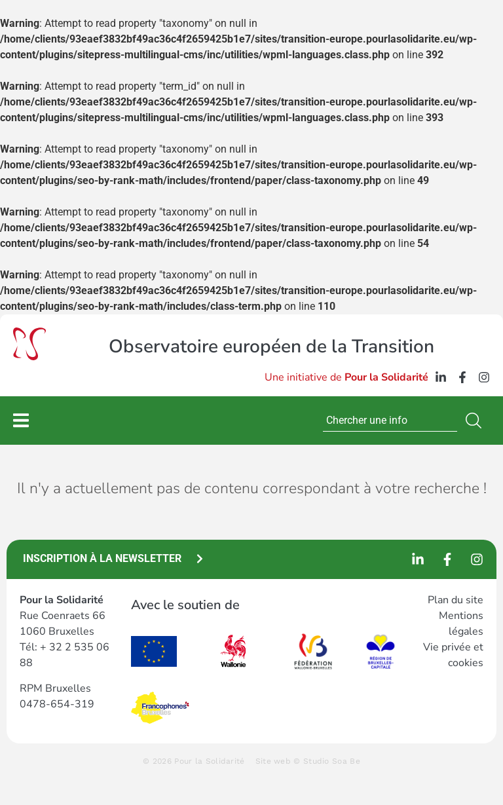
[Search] (476, 420)
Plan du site (455, 600)
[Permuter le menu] (21, 420)
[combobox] (390, 420)
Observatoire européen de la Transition (271, 346)
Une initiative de (346, 377)
